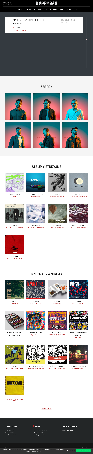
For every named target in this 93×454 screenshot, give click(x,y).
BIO (46, 9)
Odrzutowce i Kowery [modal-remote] (37, 334)
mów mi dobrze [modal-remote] (37, 226)
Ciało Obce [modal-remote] (59, 195)
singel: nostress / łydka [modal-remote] (79, 367)
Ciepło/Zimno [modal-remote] (16, 226)
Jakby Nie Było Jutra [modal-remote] (79, 195)
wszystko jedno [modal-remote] (16, 257)
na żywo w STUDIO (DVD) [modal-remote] (59, 367)
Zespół (29, 9)
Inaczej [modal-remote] (80, 302)
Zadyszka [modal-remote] (16, 367)
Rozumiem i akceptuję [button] (84, 450)
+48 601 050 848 (12, 434)
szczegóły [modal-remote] (15, 31)
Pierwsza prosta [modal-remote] (16, 195)
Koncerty (20, 9)
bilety (24, 31)
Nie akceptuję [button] (71, 450)
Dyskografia (37, 9)
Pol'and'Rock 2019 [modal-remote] (59, 334)
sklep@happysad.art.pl (42, 436)
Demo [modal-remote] (16, 399)
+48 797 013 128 (40, 434)
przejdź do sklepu (46, 411)
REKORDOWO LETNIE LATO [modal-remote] (37, 195)
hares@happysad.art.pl (14, 436)
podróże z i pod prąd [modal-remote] (80, 226)
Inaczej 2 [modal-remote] (37, 302)
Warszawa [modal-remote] (17, 27)
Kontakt (69, 9)
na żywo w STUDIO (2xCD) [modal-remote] (37, 367)
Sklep (62, 9)
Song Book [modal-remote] (59, 302)
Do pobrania (53, 9)
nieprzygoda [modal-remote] (58, 226)
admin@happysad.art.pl (70, 432)
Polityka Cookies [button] (36, 451)
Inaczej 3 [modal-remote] (16, 302)
